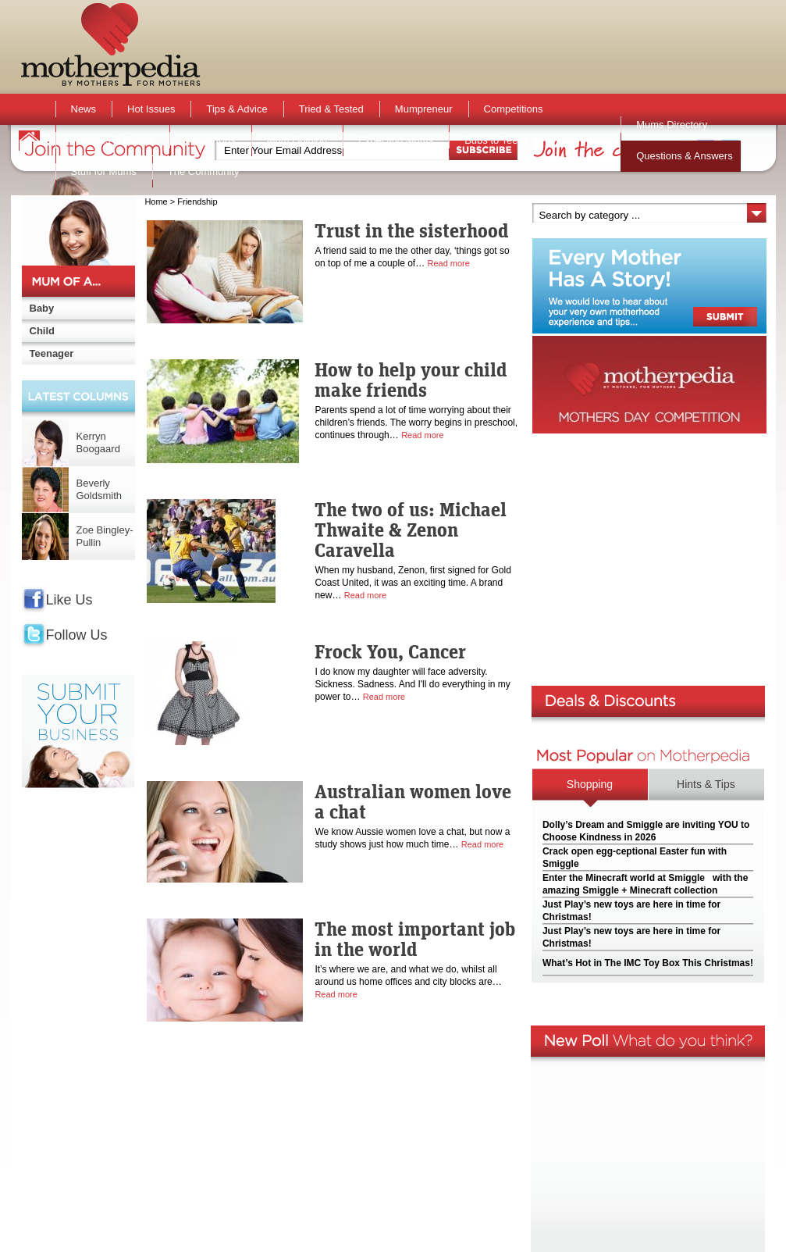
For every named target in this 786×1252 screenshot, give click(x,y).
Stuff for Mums (104, 171)
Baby (42, 308)
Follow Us (77, 635)
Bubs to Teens (496, 140)
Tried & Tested (331, 109)
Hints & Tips (706, 784)
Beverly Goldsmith (99, 489)
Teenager (52, 353)
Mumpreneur (424, 109)
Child (42, 331)
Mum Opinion (297, 140)
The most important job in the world (415, 939)
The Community (204, 171)
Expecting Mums (395, 140)
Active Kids (210, 140)
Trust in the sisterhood (412, 230)
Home (155, 201)
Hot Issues (151, 109)
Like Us (69, 600)
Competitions (513, 109)
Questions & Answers (684, 156)
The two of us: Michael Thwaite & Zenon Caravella (411, 530)
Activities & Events (113, 140)
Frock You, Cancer (390, 651)
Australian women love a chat (413, 801)
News (84, 109)
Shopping (590, 784)
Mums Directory (671, 124)
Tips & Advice (236, 109)
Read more (448, 263)
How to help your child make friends (411, 379)
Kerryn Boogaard (98, 442)
